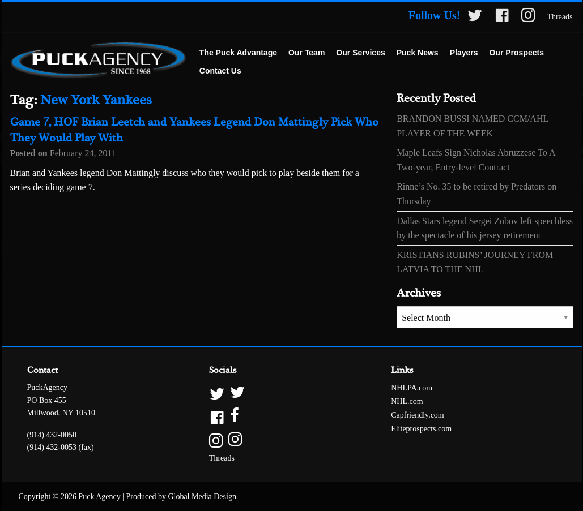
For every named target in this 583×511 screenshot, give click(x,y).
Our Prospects (516, 52)
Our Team (306, 52)
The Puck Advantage (238, 52)
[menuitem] (238, 53)
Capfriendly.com (417, 415)
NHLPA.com (411, 388)
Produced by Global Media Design (181, 496)
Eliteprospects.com (421, 428)
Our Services (360, 52)
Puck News (418, 52)
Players (464, 52)
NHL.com (407, 401)
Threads (559, 16)
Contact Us (220, 70)
